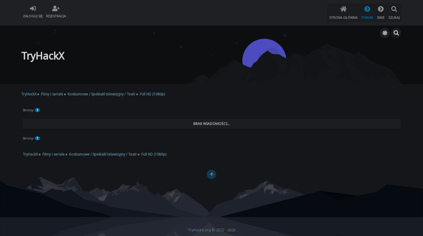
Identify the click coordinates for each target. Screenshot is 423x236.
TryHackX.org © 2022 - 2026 (212, 226)
